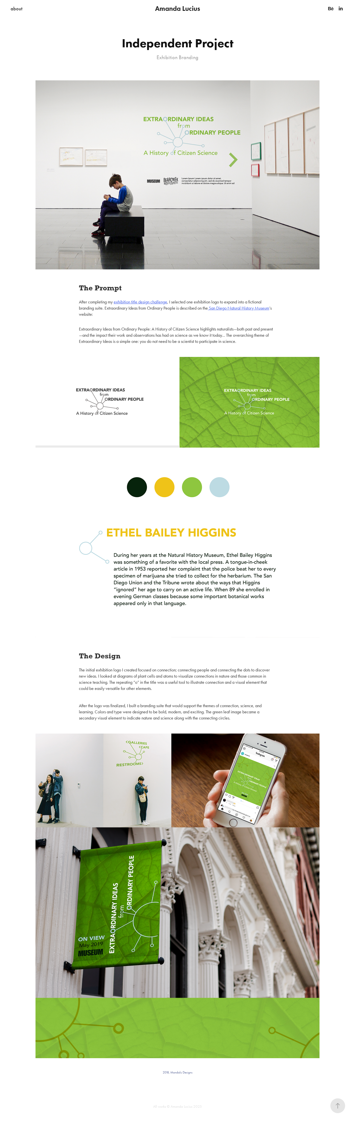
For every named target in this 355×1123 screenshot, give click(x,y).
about (16, 9)
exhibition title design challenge (140, 302)
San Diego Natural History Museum (238, 308)
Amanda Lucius (177, 8)
